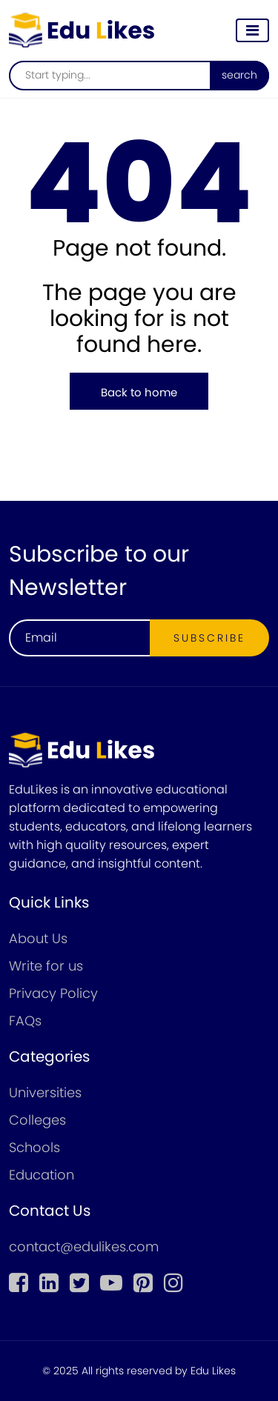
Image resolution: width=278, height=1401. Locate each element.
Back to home (139, 392)
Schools (34, 1147)
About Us (38, 938)
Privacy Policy (53, 993)
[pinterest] (143, 1282)
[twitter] (79, 1282)
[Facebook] (18, 1282)
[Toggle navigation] (252, 30)
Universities (45, 1092)
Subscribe (209, 637)
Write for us (46, 965)
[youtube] (111, 1282)
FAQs (25, 1020)
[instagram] (173, 1282)
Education (41, 1174)
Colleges (37, 1120)
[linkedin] (49, 1282)
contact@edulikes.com (84, 1246)
